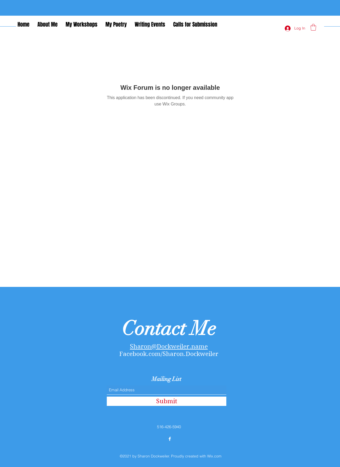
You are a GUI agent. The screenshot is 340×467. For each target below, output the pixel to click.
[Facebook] (169, 438)
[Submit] (166, 401)
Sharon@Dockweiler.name (169, 346)
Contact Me (169, 328)
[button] (313, 27)
